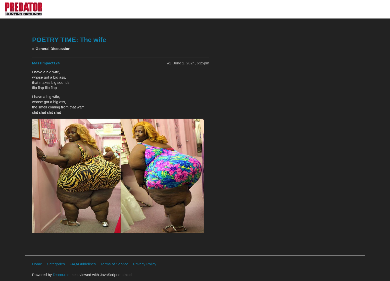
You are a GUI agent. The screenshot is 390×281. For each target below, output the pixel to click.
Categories (56, 264)
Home (37, 264)
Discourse (61, 275)
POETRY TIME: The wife (69, 40)
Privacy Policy (144, 264)
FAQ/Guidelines (83, 264)
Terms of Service (114, 264)
